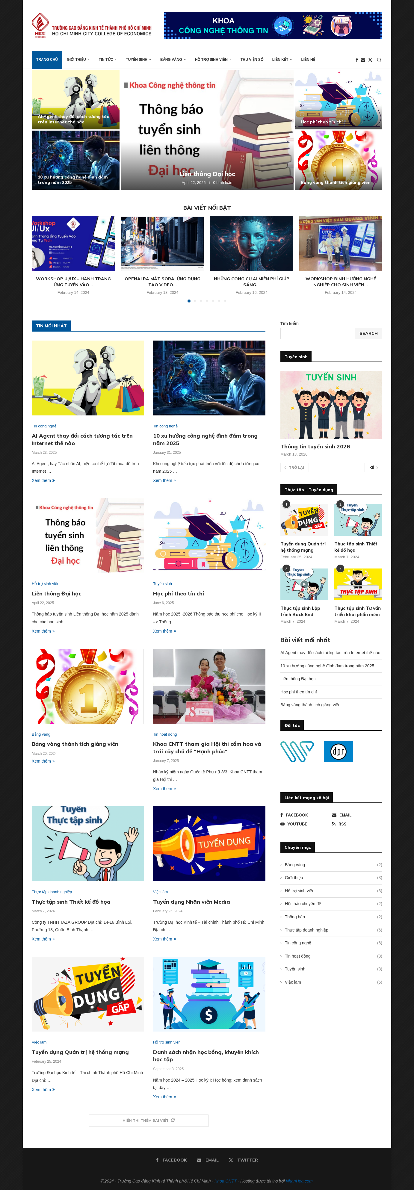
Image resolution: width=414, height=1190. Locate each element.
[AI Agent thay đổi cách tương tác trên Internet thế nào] (76, 99)
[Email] (363, 60)
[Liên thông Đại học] (207, 130)
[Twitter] (370, 60)
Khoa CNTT (225, 1181)
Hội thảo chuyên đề (333, 904)
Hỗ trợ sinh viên (211, 60)
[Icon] (304, 584)
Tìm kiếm (289, 323)
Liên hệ (308, 60)
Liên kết (280, 60)
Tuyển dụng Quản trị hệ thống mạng (80, 1052)
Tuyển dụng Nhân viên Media (191, 901)
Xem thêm (43, 480)
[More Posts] (148, 1121)
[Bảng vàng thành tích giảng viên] (339, 160)
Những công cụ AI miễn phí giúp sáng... (251, 282)
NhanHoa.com (299, 1181)
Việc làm (333, 982)
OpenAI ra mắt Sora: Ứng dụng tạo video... (162, 282)
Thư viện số (252, 60)
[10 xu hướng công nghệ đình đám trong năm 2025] (76, 160)
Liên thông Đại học (207, 174)
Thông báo (333, 917)
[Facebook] (357, 60)
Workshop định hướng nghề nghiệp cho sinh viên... (341, 282)
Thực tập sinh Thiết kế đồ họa (71, 901)
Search (368, 333)
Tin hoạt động (333, 956)
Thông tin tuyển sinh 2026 (315, 446)
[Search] (379, 60)
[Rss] (357, 824)
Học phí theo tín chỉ (322, 122)
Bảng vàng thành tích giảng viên (336, 182)
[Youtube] (305, 824)
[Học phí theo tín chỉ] (339, 99)
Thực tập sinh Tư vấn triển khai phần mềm (357, 611)
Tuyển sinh (136, 60)
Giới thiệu (76, 60)
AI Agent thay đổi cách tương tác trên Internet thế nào (73, 119)
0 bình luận (222, 182)
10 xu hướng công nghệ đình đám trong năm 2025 (327, 665)
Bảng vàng (171, 60)
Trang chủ (47, 60)
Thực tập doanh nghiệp (333, 930)
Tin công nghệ (333, 943)
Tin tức (106, 60)
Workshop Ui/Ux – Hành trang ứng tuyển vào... (73, 282)
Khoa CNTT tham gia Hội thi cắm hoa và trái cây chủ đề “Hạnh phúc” (207, 747)
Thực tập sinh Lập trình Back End (300, 611)
